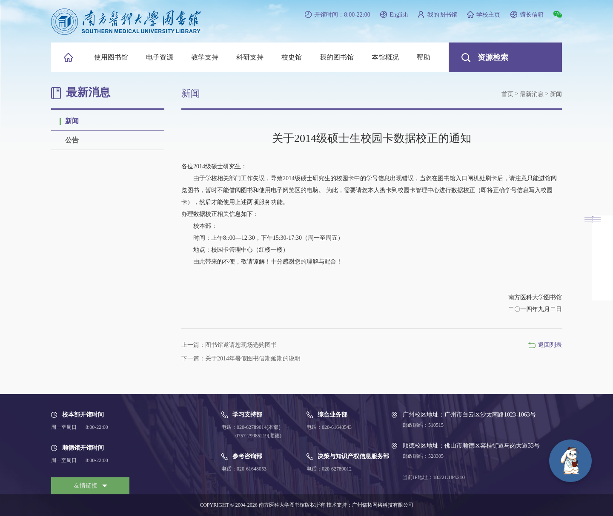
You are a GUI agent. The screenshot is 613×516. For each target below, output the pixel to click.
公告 (72, 140)
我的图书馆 (442, 14)
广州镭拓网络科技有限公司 (382, 505)
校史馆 (291, 57)
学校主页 (488, 14)
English (399, 14)
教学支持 (204, 57)
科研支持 (250, 57)
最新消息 (532, 94)
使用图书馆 (111, 57)
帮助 (423, 57)
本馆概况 (385, 57)
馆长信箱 (532, 14)
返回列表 (550, 345)
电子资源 (159, 57)
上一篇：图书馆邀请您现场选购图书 (229, 345)
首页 (507, 94)
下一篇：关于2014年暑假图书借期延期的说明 (241, 358)
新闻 (72, 121)
